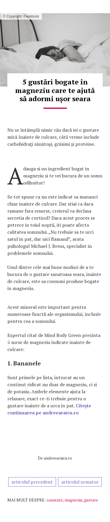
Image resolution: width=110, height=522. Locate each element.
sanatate (55, 500)
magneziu (73, 500)
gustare (91, 500)
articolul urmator (80, 482)
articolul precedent (32, 482)
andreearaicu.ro (58, 458)
